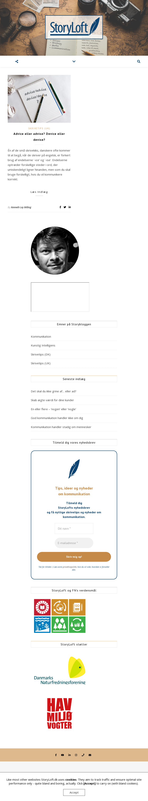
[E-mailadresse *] (74, 543)
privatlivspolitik (70, 567)
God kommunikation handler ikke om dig (57, 418)
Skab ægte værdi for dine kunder (52, 400)
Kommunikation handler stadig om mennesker (61, 427)
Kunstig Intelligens (43, 345)
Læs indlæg (39, 192)
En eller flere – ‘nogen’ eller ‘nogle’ (53, 409)
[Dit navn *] (74, 528)
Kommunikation (41, 336)
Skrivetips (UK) (39, 128)
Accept (74, 792)
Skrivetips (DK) (40, 354)
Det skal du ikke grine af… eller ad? (53, 391)
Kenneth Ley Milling (21, 207)
